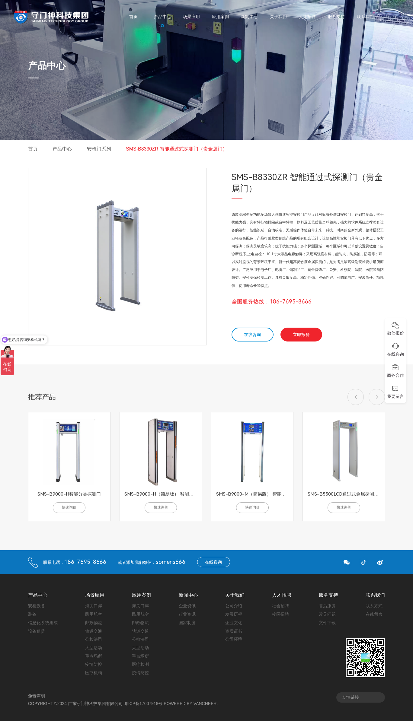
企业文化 (233, 622)
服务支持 (328, 595)
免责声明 (36, 696)
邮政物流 (93, 622)
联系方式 (374, 605)
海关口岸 (93, 605)
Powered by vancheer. (191, 703)
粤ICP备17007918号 (143, 703)
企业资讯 (187, 605)
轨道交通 (93, 631)
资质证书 (233, 631)
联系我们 (375, 595)
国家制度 (187, 622)
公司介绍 (233, 605)
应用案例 (141, 595)
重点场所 (93, 656)
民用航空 (93, 614)
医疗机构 (93, 672)
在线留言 (374, 614)
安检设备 (36, 605)
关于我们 (235, 595)
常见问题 (327, 614)
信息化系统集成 (43, 622)
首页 (33, 149)
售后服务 (327, 605)
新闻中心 (188, 595)
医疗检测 (140, 664)
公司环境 (233, 639)
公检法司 (93, 639)
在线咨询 (252, 334)
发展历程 (233, 614)
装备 (32, 614)
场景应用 (94, 595)
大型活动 (93, 647)
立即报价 (301, 334)
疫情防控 (93, 664)
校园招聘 (280, 614)
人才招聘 (281, 595)
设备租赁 (36, 631)
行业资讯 (187, 614)
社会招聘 (280, 605)
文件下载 (327, 622)
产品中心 (62, 149)
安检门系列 (99, 149)
